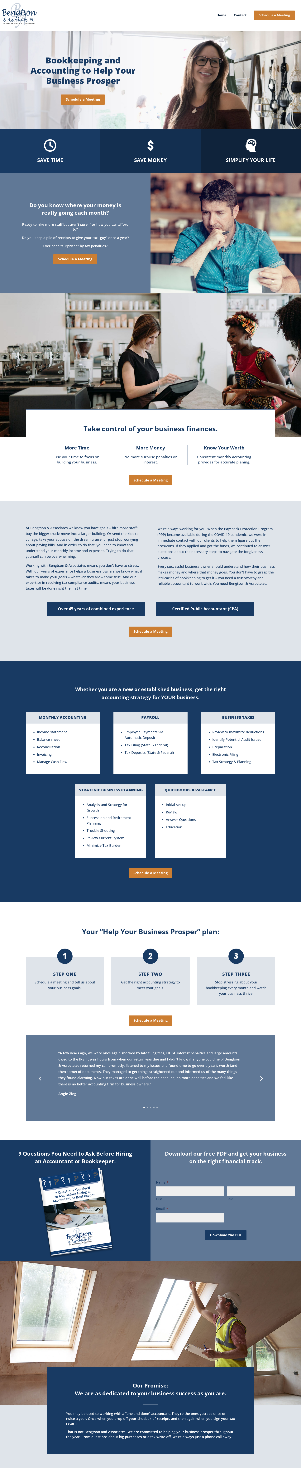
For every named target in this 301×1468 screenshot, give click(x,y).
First (159, 1199)
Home (221, 15)
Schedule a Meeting (274, 15)
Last (230, 1199)
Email (162, 1209)
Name (162, 1182)
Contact (240, 15)
